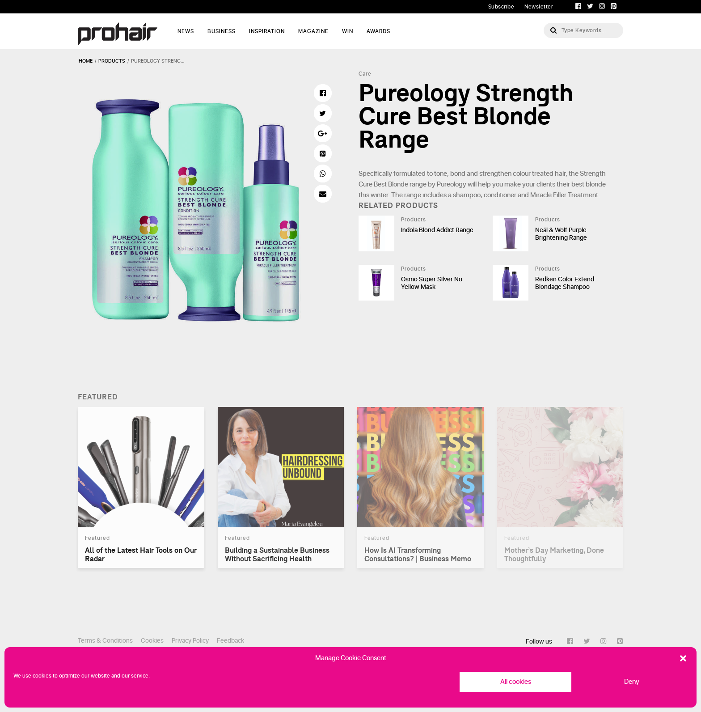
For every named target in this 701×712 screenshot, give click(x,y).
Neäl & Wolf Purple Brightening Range (561, 233)
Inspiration (267, 31)
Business (221, 31)
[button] (683, 658)
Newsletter (538, 7)
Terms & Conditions (105, 640)
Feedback (230, 640)
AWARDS (378, 31)
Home (86, 61)
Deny (631, 682)
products (111, 61)
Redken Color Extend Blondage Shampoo (564, 283)
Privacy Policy (190, 640)
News (185, 31)
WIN (347, 31)
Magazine (313, 31)
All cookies (515, 682)
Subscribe (501, 7)
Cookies (152, 640)
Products (413, 220)
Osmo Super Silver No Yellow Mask (431, 283)
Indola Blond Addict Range (437, 230)
